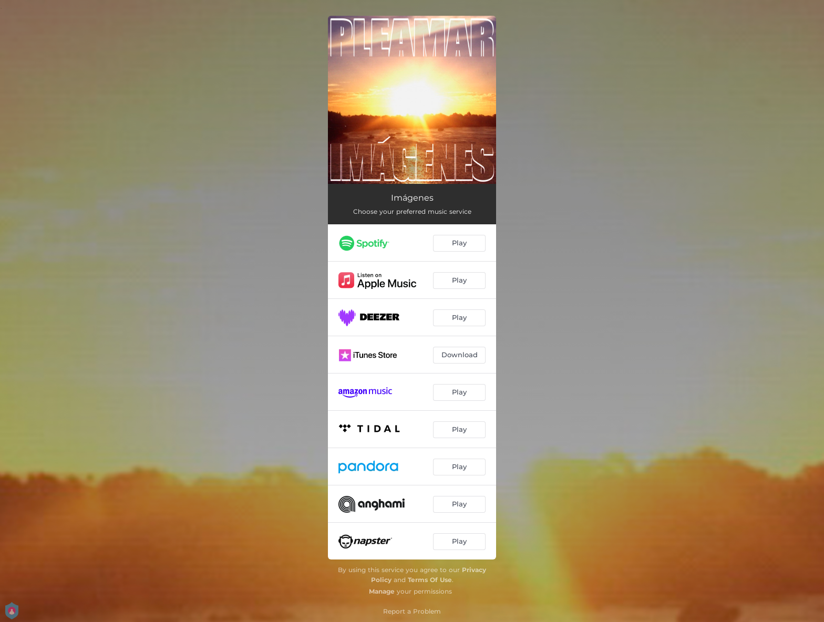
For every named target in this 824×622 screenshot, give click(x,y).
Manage (382, 591)
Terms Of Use (430, 580)
